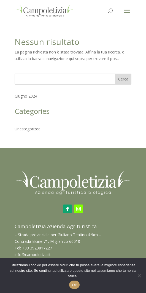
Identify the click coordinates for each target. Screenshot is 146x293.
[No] (139, 275)
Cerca (123, 79)
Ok (74, 285)
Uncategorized (27, 128)
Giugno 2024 (26, 96)
